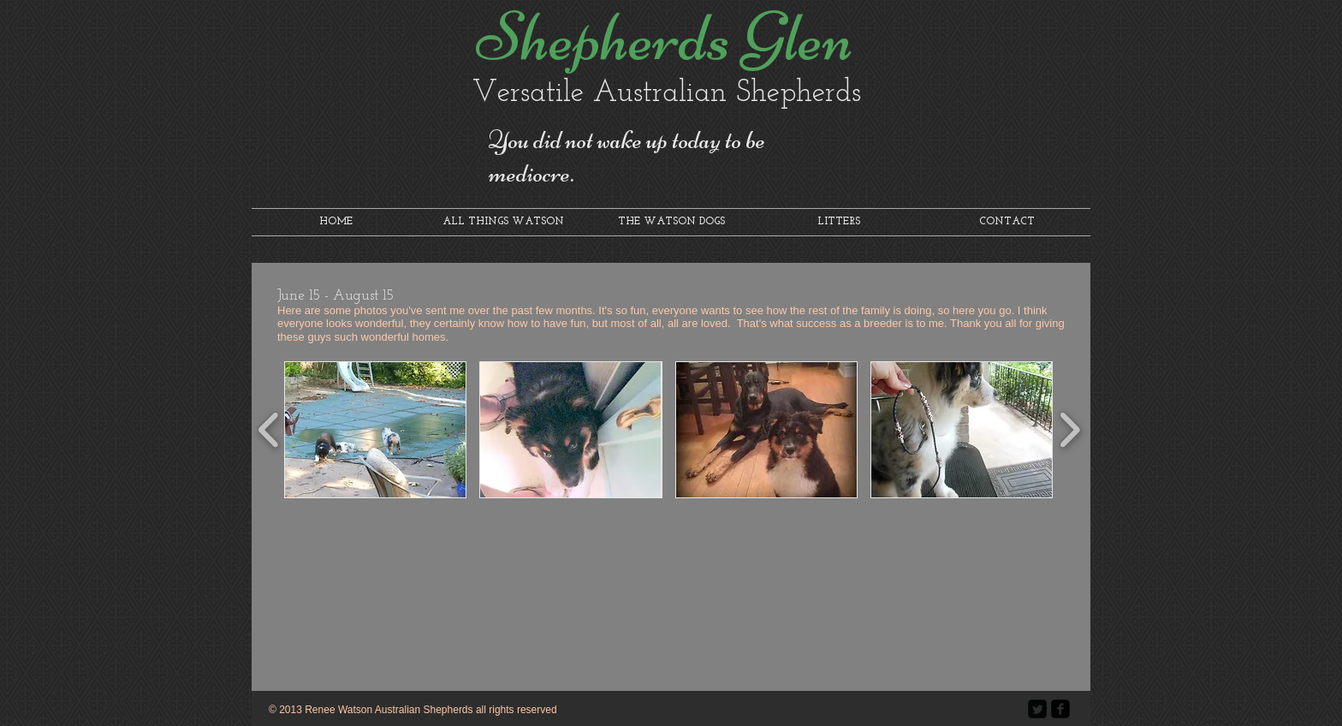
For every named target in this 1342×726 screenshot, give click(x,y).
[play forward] (1069, 430)
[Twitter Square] (1037, 708)
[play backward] (269, 430)
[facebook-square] (1060, 708)
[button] (375, 429)
